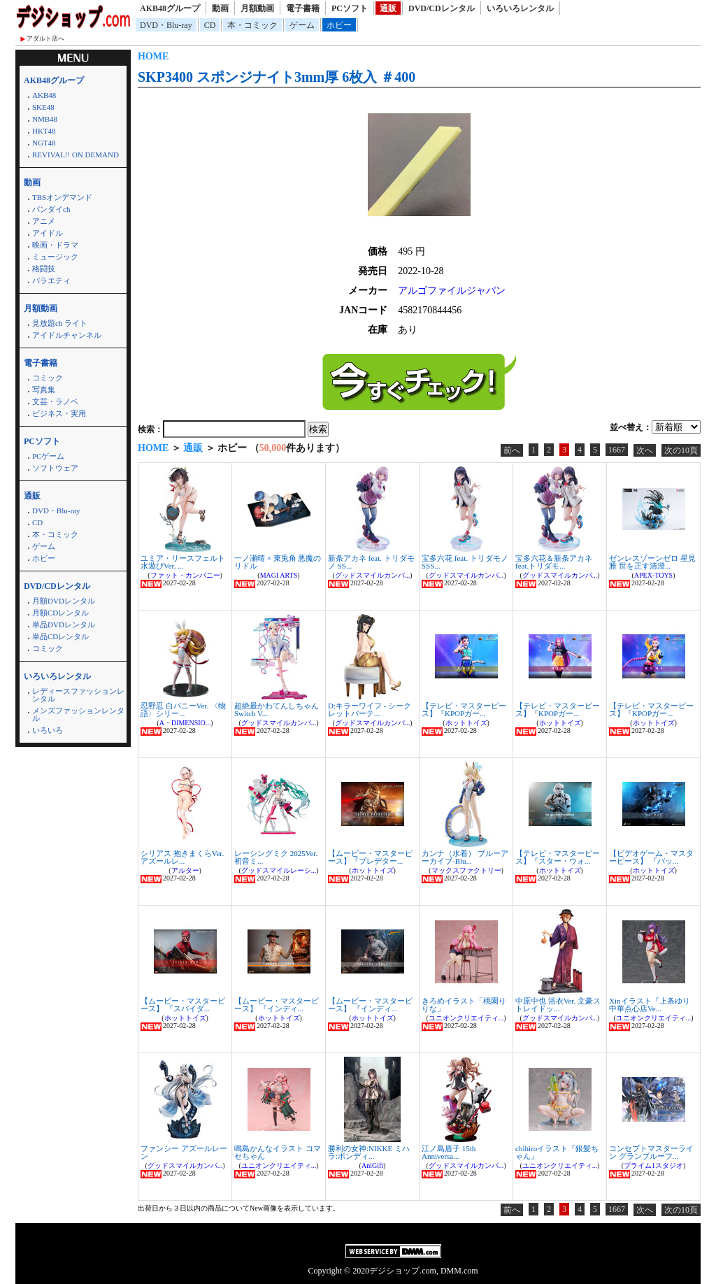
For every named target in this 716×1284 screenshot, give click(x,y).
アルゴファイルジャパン (452, 290)
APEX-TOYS (653, 575)
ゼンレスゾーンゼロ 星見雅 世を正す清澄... (652, 562)
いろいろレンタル (520, 8)
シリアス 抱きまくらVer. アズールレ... (182, 857)
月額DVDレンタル (63, 601)
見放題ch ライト (59, 323)
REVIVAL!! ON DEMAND (75, 154)
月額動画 (257, 8)
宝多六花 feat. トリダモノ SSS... (465, 562)
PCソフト (349, 8)
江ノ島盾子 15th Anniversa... (448, 1152)
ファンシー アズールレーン (184, 1152)
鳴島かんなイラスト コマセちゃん (277, 1152)
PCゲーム (48, 456)
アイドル (47, 233)
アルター (185, 870)
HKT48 (44, 131)
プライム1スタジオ (653, 1165)
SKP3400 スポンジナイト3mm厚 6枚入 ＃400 (276, 77)
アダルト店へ (45, 38)
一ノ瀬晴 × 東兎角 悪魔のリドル (277, 562)
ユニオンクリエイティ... (466, 1018)
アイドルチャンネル (66, 335)
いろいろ (47, 730)
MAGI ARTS (279, 575)
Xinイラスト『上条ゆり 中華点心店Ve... (649, 1005)
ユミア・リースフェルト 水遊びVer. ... (183, 562)
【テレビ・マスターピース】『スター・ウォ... (557, 857)
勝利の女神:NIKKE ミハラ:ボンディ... (369, 1152)
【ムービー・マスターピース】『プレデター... (370, 857)
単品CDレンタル (60, 636)
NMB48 (44, 119)
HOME (153, 56)
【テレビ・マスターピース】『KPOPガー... (464, 709)
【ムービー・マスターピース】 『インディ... (276, 1005)
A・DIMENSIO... (185, 723)
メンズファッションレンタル (78, 714)
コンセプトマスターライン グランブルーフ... (651, 1152)
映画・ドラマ (55, 245)
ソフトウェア (55, 468)
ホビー (339, 25)
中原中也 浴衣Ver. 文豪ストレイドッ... (558, 1005)
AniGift (372, 1165)
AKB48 (44, 95)
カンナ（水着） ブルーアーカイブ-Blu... (465, 857)
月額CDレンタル (60, 612)
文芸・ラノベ (55, 401)
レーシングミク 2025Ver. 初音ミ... (275, 857)
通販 (388, 8)
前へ (511, 450)
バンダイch (51, 209)
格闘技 (43, 268)
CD (210, 25)
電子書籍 (303, 8)
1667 (616, 450)
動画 (220, 8)
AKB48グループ (170, 8)
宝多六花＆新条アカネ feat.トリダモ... (553, 562)
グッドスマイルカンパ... (372, 575)
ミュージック (55, 256)
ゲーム (302, 25)
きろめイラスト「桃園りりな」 (464, 1005)
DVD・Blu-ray (166, 25)
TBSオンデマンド (62, 197)
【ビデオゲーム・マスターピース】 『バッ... (651, 857)
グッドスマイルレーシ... (279, 870)
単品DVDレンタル (63, 624)
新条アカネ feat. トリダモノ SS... (371, 562)
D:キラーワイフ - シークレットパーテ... (369, 709)
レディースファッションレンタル (78, 695)
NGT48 (44, 142)
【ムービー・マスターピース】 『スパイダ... (183, 1005)
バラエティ (51, 280)
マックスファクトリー (466, 870)
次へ (644, 450)
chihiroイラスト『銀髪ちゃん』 (557, 1152)
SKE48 (43, 107)
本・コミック (252, 25)
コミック (47, 377)
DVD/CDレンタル (441, 8)
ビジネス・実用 (59, 413)
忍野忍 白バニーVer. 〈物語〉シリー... (183, 709)
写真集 (43, 389)
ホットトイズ (466, 723)
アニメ (43, 221)
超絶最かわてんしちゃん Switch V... (276, 709)
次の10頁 (681, 450)
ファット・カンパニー (185, 575)
